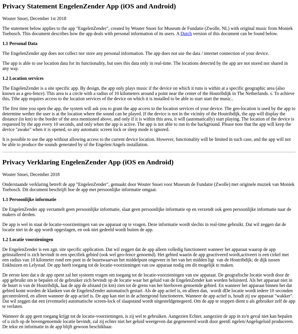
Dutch (186, 33)
